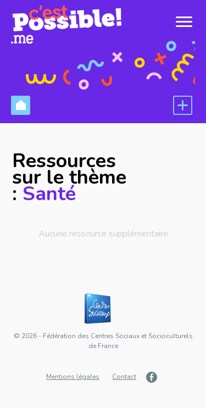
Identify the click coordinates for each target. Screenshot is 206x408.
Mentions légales (72, 376)
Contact (124, 376)
